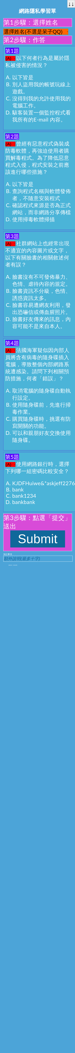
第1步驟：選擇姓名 (30, 22)
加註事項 (37, 557)
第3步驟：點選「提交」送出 (37, 530)
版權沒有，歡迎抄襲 (13, 565)
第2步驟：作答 (24, 39)
